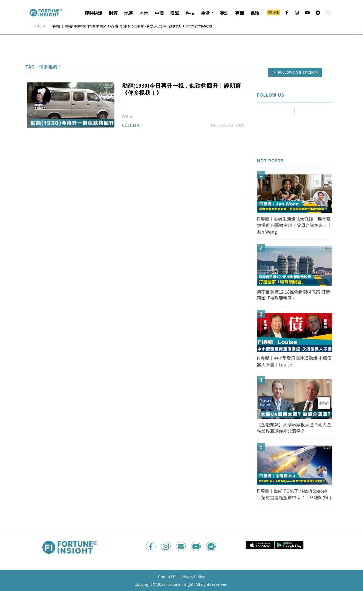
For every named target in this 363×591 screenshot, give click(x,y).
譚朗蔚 (128, 116)
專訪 (224, 13)
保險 (254, 13)
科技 (190, 13)
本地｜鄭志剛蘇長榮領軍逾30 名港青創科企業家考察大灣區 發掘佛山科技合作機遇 (131, 25)
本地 (144, 13)
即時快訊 (93, 13)
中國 (159, 13)
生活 (205, 13)
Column (130, 125)
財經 (113, 13)
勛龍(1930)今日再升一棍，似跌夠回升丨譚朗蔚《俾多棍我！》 (181, 89)
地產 (128, 13)
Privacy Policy (192, 576)
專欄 (239, 13)
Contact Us (168, 576)
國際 (174, 13)
